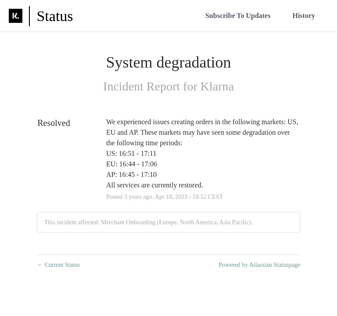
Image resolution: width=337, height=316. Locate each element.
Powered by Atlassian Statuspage (259, 265)
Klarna (217, 86)
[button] (238, 15)
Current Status (58, 265)
